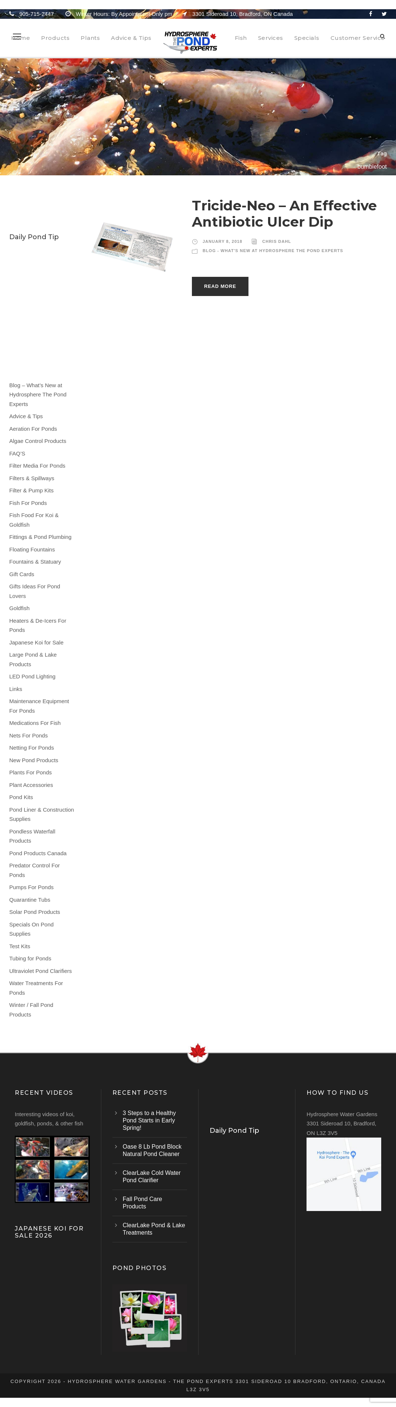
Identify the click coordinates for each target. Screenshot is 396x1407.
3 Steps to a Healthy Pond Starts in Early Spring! (149, 1120)
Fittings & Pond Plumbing (40, 537)
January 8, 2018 (222, 241)
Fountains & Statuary (35, 561)
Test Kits (19, 946)
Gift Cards (21, 574)
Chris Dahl (276, 241)
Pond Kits (21, 797)
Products (55, 37)
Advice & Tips (131, 37)
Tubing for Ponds (30, 958)
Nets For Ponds (28, 735)
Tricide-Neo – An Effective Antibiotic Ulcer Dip (284, 213)
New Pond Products (33, 760)
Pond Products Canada (38, 853)
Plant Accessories (31, 785)
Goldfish (19, 608)
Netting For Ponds (31, 747)
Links (15, 689)
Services (270, 37)
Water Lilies (27, 253)
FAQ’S (17, 453)
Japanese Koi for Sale (36, 642)
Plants (90, 37)
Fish (241, 37)
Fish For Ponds (28, 503)
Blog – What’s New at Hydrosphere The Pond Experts (38, 394)
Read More (220, 286)
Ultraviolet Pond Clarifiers (40, 971)
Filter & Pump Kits (31, 490)
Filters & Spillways (31, 478)
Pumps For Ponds (31, 887)
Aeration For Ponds (33, 429)
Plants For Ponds (30, 772)
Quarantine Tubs (29, 900)
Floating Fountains (32, 549)
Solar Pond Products (34, 912)
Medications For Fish (35, 723)
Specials (306, 37)
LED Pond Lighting (32, 676)
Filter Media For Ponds (37, 465)
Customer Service (358, 37)
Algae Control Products (37, 441)
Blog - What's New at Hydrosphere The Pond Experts (273, 250)
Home (20, 37)
